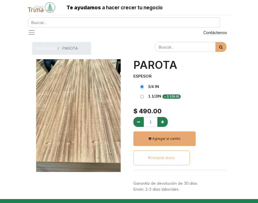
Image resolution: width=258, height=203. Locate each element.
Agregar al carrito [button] (164, 138)
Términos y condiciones (154, 177)
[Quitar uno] (138, 122)
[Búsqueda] (220, 47)
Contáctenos (215, 32)
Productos (46, 48)
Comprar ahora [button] (161, 158)
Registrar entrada (173, 32)
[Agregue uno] (162, 122)
